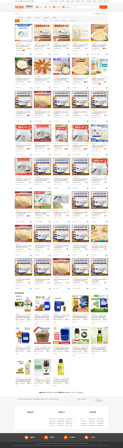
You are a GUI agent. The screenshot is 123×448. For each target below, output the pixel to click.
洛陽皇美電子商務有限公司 (58, 215)
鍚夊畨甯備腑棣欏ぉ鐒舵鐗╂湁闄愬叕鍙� (97, 319)
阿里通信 (80, 445)
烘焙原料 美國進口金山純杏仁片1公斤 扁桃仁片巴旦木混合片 (80, 79)
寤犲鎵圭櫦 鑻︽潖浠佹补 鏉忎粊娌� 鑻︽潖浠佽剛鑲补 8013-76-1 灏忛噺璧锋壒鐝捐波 (23, 348)
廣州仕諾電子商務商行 (39, 282)
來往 (93, 445)
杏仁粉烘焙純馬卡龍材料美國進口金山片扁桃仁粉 (80, 112)
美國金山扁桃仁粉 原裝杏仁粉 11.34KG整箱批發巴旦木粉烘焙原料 (42, 213)
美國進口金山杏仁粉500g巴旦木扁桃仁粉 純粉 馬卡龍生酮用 (42, 46)
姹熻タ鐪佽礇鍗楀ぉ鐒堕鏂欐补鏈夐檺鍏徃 (21, 319)
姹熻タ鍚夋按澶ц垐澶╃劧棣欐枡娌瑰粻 (59, 319)
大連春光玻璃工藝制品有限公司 (95, 421)
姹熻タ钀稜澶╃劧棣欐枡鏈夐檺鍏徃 (78, 319)
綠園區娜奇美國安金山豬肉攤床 (64, 421)
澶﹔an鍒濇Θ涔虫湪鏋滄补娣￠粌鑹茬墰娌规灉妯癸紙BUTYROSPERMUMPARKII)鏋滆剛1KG (42, 348)
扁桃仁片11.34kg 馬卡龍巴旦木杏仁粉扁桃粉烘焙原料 (23, 46)
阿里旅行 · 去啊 (57, 445)
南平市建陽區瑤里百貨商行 (96, 48)
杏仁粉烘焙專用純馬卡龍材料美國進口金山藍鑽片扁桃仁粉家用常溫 (80, 280)
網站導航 (86, 443)
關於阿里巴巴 (75, 443)
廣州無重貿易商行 (57, 48)
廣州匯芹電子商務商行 (39, 48)
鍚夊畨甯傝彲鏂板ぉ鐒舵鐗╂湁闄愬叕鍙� (21, 383)
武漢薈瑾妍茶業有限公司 (96, 182)
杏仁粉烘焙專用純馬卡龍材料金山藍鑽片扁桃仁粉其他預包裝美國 (42, 179)
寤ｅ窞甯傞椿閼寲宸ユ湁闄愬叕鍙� (40, 351)
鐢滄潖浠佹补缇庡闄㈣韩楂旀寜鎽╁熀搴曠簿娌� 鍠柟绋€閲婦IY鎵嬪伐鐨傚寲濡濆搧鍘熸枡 (42, 317)
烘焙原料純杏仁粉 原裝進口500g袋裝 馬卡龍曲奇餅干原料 (23, 146)
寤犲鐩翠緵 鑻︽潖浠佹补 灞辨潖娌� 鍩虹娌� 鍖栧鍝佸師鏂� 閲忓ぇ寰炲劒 (61, 380)
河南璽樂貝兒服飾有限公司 (94, 425)
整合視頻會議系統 (100, 421)
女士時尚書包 (83, 421)
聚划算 (48, 445)
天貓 (45, 445)
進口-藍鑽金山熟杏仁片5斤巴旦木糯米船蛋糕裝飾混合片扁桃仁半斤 (42, 79)
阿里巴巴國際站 (23, 445)
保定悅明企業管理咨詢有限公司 (86, 425)
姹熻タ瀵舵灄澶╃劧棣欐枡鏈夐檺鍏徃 (21, 351)
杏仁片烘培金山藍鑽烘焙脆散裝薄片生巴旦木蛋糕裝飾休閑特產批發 (61, 79)
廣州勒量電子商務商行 (96, 249)
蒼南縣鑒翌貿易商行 (77, 115)
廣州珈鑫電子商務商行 (77, 249)
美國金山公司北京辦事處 (54, 418)
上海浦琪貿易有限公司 (77, 48)
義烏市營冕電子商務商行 (39, 148)
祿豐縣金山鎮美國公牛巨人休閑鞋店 (73, 423)
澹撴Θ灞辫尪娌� (84, 353)
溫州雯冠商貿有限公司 (58, 282)
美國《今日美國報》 (70, 425)
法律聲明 (60, 443)
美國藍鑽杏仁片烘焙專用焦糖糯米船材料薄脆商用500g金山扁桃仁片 (99, 46)
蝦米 (67, 445)
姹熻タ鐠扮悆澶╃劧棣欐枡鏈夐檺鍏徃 (40, 383)
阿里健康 (100, 445)
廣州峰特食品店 (38, 249)
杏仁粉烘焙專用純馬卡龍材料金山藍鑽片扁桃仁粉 (61, 112)
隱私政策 (69, 443)
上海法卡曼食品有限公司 (96, 148)
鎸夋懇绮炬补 (43, 321)
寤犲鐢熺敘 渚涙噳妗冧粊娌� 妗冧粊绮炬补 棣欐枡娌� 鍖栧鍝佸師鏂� (99, 348)
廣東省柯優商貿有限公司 (58, 115)
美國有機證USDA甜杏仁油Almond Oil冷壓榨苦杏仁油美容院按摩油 (99, 79)
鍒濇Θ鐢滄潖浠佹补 (20, 321)
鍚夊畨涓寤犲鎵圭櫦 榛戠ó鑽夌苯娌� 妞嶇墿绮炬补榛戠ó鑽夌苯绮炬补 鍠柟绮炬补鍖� (99, 317)
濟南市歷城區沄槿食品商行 (96, 215)
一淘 (52, 445)
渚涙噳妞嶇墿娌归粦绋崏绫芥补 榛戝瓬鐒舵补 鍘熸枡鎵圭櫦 (61, 317)
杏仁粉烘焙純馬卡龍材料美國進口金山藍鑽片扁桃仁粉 (23, 280)
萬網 (84, 445)
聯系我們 (81, 443)
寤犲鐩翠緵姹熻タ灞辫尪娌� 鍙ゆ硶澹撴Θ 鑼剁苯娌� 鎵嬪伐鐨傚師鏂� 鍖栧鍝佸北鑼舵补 (80, 348)
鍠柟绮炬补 (37, 321)
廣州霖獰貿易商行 (38, 182)
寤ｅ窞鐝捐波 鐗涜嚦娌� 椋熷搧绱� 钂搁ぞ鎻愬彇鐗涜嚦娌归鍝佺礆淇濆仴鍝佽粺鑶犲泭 (61, 348)
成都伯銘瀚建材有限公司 (93, 418)
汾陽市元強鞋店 (91, 423)
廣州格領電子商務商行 (20, 282)
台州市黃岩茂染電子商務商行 (39, 81)
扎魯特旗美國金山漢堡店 (62, 418)
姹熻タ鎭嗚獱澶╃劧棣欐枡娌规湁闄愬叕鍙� (97, 351)
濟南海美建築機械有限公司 (102, 425)
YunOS (76, 445)
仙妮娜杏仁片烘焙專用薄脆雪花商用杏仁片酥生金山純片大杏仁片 (80, 46)
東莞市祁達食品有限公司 (77, 148)
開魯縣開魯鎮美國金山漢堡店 (72, 418)
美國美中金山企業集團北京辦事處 (56, 421)
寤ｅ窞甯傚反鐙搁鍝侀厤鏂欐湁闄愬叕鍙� (59, 351)
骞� (29, 319)
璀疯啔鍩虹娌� (27, 321)
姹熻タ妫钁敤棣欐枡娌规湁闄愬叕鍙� (78, 351)
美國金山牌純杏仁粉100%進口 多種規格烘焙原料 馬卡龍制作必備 (23, 246)
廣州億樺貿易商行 (57, 81)
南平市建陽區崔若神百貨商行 (58, 148)
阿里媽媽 (63, 445)
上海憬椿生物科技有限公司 (96, 81)
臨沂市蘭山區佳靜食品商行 (77, 81)
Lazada (108, 445)
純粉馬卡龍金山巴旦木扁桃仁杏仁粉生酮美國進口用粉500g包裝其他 (61, 46)
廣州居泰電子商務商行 (77, 182)
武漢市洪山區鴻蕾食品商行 (58, 182)
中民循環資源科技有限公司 (102, 418)
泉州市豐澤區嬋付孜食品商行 (20, 182)
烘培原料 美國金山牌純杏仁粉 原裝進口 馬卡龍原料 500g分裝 (42, 112)
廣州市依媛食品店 (76, 215)
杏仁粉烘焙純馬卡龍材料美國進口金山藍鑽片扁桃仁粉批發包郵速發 (61, 179)
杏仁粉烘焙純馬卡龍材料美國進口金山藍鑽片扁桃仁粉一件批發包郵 (80, 246)
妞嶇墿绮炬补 (100, 321)
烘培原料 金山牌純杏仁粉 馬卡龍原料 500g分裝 (61, 280)
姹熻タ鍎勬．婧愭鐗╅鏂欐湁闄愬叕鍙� (40, 319)
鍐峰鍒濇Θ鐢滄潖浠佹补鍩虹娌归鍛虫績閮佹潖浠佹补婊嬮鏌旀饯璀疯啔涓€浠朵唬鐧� (23, 317)
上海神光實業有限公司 (85, 423)
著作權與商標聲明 (53, 443)
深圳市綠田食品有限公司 (39, 215)
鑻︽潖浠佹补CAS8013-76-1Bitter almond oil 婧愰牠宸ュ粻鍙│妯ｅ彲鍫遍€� (42, 380)
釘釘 (96, 445)
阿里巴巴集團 (16, 445)
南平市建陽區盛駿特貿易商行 (20, 215)
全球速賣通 (37, 445)
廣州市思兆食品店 (76, 282)
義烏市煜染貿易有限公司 (58, 249)
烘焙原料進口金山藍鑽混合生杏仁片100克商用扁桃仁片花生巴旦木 (23, 79)
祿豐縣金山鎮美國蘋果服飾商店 (64, 423)
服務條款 (65, 443)
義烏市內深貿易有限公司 (96, 115)
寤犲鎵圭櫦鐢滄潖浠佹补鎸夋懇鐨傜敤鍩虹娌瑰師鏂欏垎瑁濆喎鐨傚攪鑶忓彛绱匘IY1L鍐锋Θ (23, 380)
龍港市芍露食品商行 (20, 81)
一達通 (104, 445)
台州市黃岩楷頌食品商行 (20, 148)
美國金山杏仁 (84, 399)
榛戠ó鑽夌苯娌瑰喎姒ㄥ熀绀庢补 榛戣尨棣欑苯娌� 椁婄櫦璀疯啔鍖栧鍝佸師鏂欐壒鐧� (80, 317)
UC (87, 445)
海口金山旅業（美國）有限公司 (55, 425)
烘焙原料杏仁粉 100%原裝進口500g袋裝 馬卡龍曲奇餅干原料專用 (23, 179)
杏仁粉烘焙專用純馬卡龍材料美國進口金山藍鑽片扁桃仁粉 (23, 112)
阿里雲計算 (71, 445)
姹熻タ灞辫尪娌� (76, 353)
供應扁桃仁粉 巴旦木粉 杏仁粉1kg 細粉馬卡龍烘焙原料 (61, 213)
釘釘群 (81, 418)
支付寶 (90, 445)
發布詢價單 (97, 399)
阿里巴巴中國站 (30, 445)
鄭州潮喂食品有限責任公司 (20, 249)
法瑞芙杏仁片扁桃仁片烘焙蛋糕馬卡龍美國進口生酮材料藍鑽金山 (99, 146)
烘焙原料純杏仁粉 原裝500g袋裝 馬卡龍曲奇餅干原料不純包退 (42, 146)
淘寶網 (41, 445)
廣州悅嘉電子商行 (95, 282)
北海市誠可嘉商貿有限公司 (20, 48)
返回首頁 (73, 392)
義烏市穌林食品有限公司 (20, 115)
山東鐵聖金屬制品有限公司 (102, 423)
